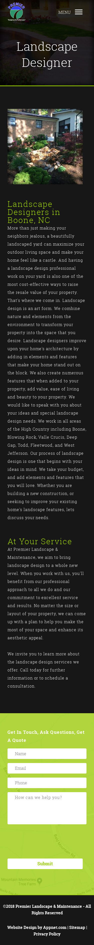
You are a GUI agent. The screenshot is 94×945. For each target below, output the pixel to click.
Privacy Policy (47, 934)
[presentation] (47, 841)
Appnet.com (54, 927)
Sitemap (77, 927)
